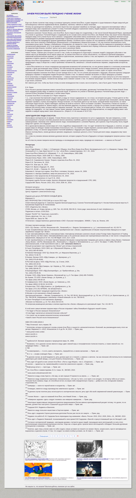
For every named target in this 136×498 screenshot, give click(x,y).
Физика (9, 117)
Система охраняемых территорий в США (37, 459)
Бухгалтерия (10, 63)
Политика (9, 99)
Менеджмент (10, 90)
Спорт (8, 112)
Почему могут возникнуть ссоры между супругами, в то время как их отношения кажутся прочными (15, 20)
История (9, 76)
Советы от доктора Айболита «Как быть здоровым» (15, 30)
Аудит (8, 59)
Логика (8, 81)
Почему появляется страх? (14, 24)
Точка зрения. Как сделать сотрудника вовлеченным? (14, 36)
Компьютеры (10, 78)
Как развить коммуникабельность (12, 16)
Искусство (9, 74)
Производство (10, 103)
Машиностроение (11, 87)
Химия (8, 123)
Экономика (10, 127)
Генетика (9, 65)
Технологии (10, 114)
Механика (9, 94)
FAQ (129, 1)
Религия (9, 108)
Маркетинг (9, 83)
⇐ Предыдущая (43, 17)
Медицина (9, 88)
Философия (10, 119)
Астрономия (10, 58)
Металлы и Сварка (12, 92)
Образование (10, 96)
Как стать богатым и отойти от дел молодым (15, 26)
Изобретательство (12, 70)
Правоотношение (11, 101)
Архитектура (10, 56)
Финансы (9, 121)
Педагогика (10, 98)
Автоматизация (11, 54)
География (10, 67)
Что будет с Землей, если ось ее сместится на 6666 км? (93, 459)
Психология (10, 105)
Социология (10, 110)
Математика (10, 85)
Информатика (10, 72)
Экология (9, 125)
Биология (9, 61)
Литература (10, 79)
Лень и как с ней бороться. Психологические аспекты (14, 39)
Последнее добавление (13, 48)
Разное (9, 107)
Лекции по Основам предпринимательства (13, 46)
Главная (116, 1)
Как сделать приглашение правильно (14, 33)
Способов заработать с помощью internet (13, 42)
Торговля (9, 116)
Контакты (123, 1)
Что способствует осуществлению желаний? (90, 477)
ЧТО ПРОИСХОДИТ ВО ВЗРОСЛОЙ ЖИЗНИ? (37, 477)
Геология (9, 68)
